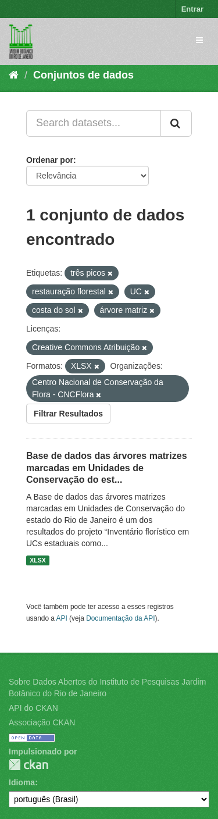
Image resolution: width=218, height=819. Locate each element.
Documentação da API (120, 618)
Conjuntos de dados (83, 75)
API (61, 618)
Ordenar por (49, 160)
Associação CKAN (42, 722)
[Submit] (176, 123)
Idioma (22, 782)
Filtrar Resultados (68, 413)
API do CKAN (33, 708)
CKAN (28, 765)
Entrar (192, 9)
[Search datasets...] (93, 123)
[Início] (14, 75)
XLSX (37, 560)
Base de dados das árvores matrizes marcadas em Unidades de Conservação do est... (106, 468)
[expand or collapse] (199, 40)
